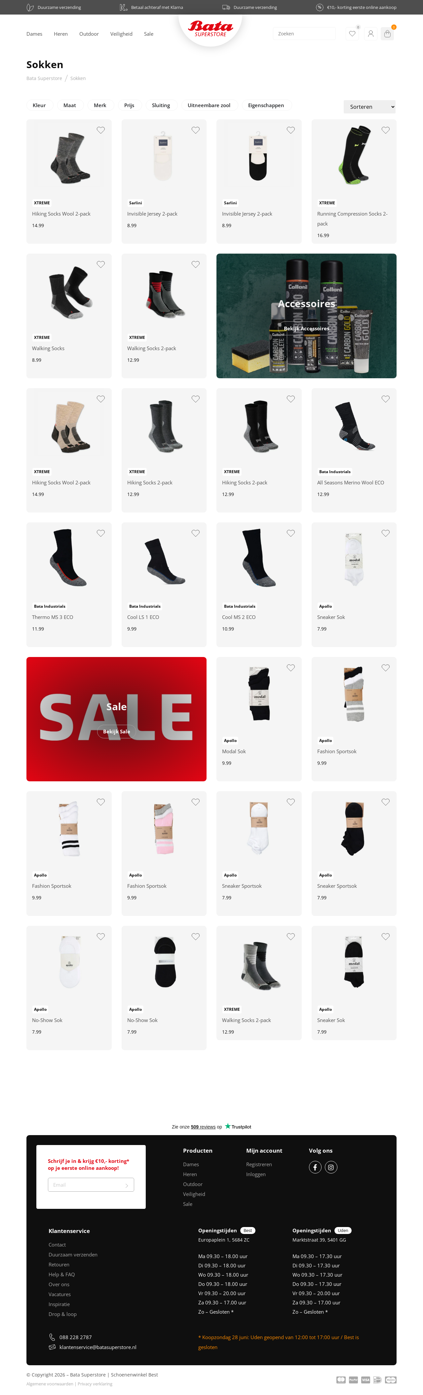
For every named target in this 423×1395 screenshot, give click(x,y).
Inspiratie (59, 1304)
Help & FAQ (62, 1274)
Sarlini (135, 203)
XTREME (42, 203)
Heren (190, 1174)
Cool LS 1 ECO (143, 617)
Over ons (59, 1284)
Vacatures (60, 1294)
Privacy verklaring (95, 1384)
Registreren (259, 1164)
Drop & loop (63, 1314)
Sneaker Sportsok (242, 885)
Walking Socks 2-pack (151, 348)
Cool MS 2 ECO (239, 617)
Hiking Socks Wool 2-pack (61, 213)
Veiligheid (194, 1194)
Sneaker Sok (331, 617)
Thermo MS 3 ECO (52, 617)
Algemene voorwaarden (49, 1384)
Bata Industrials (335, 471)
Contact (57, 1244)
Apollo (325, 606)
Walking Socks (48, 348)
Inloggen (256, 1174)
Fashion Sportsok (337, 751)
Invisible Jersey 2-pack (152, 213)
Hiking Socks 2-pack (150, 482)
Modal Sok (234, 751)
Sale (187, 1204)
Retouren (59, 1264)
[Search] (304, 33)
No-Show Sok (47, 1020)
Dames (191, 1164)
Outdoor (193, 1184)
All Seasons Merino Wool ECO (350, 482)
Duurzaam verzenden (73, 1254)
